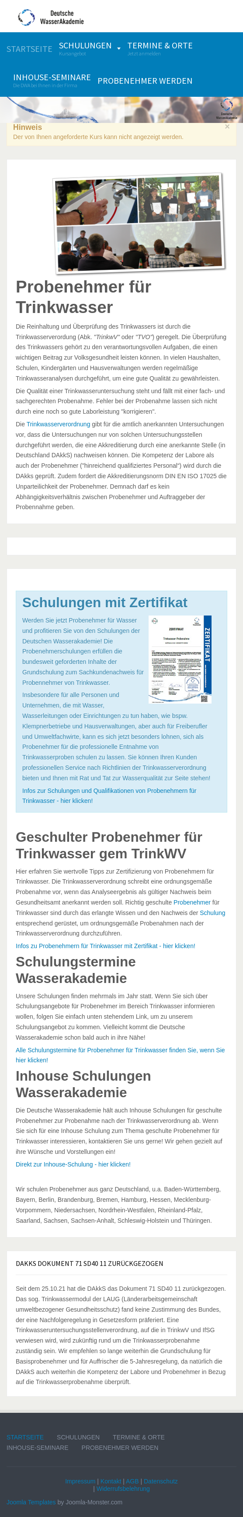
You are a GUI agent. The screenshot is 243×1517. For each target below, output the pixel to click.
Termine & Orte (139, 1437)
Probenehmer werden (120, 1447)
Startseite (25, 1437)
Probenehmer (192, 902)
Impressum (80, 1481)
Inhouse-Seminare (38, 1447)
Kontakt (111, 1481)
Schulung (212, 912)
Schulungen (78, 1437)
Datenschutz (161, 1481)
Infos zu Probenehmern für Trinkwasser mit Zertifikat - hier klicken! (105, 945)
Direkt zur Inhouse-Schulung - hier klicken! (73, 1164)
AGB (132, 1481)
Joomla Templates (31, 1502)
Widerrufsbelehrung (123, 1488)
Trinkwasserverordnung (58, 424)
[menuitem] (29, 49)
